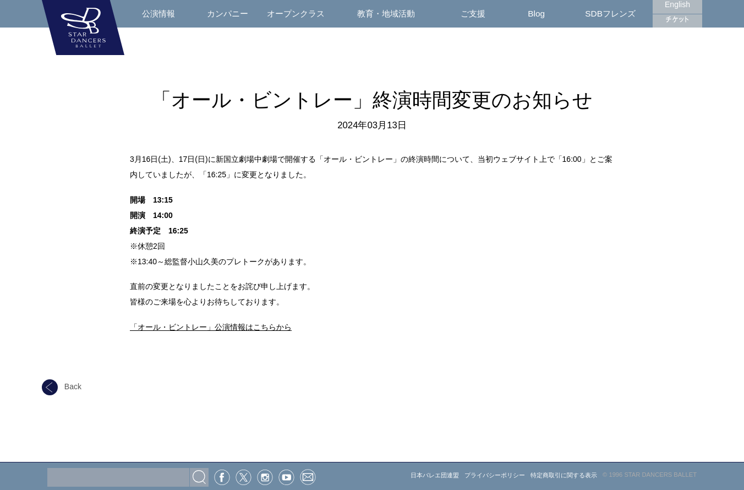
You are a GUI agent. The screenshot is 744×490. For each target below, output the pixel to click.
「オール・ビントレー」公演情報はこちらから (211, 327)
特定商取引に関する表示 (563, 475)
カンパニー (227, 13)
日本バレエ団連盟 (435, 475)
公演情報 (158, 13)
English (677, 4)
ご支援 (473, 13)
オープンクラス (296, 13)
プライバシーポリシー (494, 475)
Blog (536, 13)
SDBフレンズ (610, 13)
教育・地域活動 (386, 13)
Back (61, 386)
